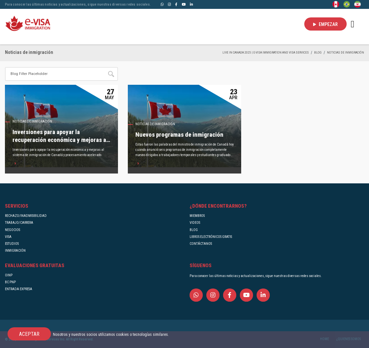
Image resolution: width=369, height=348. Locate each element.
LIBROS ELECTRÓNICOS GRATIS (211, 237)
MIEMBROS (197, 216)
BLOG (318, 52)
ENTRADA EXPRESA (18, 289)
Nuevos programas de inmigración (179, 134)
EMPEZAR (325, 24)
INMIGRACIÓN (15, 250)
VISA (8, 237)
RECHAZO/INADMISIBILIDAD (26, 216)
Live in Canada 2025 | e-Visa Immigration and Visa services (265, 52)
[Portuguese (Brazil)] (346, 4)
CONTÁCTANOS (201, 244)
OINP (8, 275)
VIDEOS (195, 222)
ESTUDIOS (12, 244)
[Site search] (54, 74)
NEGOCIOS (12, 230)
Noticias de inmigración (345, 52)
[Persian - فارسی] (357, 4)
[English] (336, 4)
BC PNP (10, 282)
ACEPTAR (29, 334)
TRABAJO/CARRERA (19, 222)
